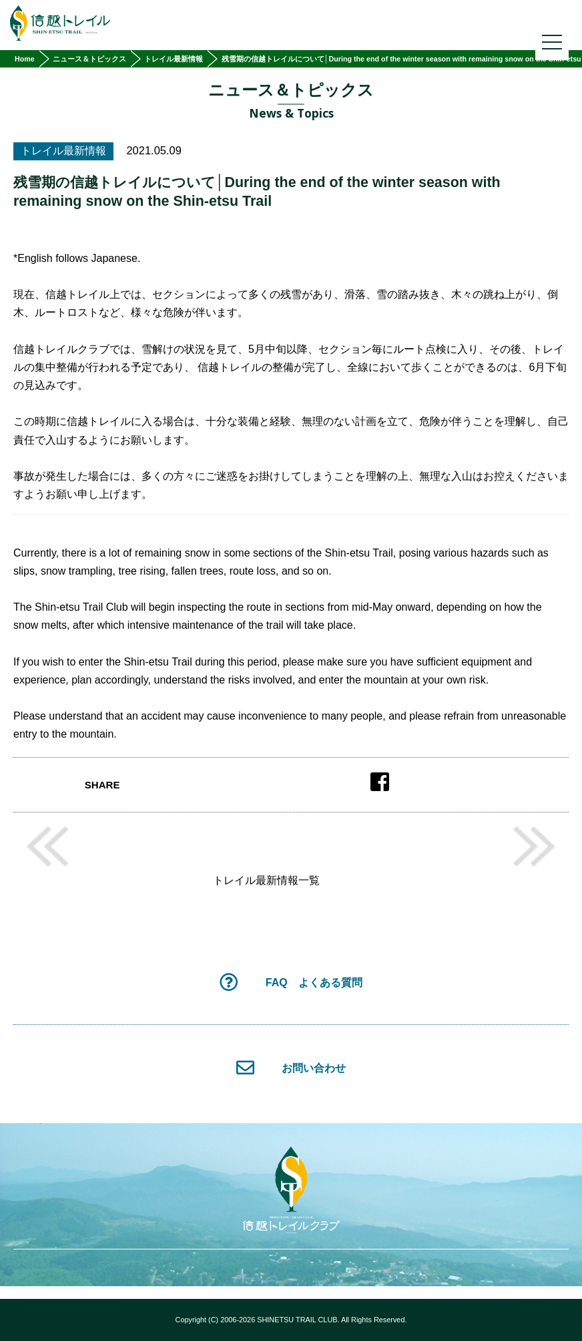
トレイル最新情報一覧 (266, 880)
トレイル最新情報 (173, 59)
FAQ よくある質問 (291, 982)
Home (25, 59)
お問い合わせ (291, 1067)
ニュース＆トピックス (89, 59)
